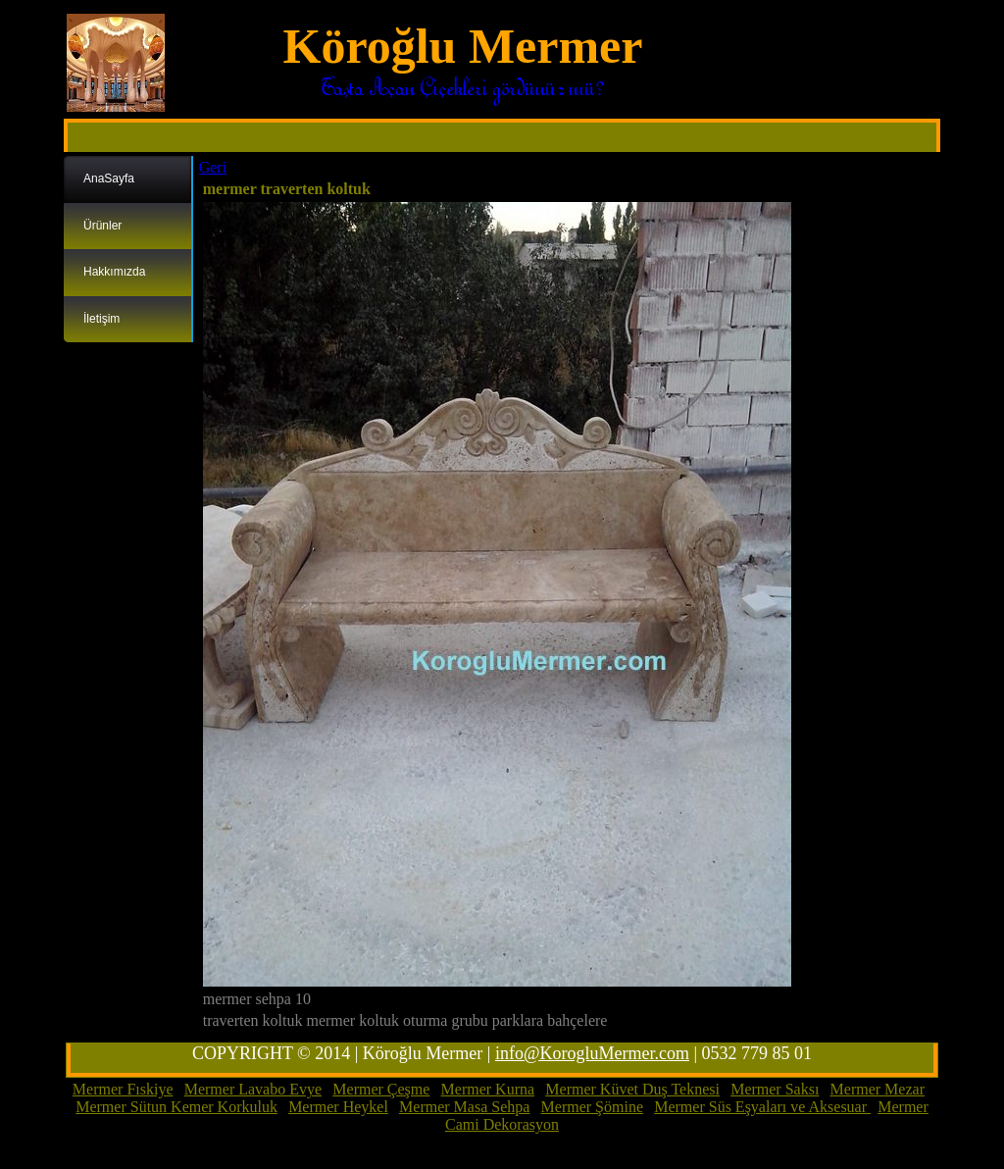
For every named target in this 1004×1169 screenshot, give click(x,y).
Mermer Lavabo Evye (253, 1089)
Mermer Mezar (877, 1089)
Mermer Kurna (488, 1089)
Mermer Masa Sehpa (464, 1106)
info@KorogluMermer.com (592, 1053)
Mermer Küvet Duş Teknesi (632, 1089)
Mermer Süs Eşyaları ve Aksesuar (762, 1106)
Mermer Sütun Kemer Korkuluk (176, 1106)
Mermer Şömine (592, 1106)
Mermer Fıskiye (123, 1089)
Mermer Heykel (338, 1106)
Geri (212, 167)
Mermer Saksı (774, 1089)
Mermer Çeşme (380, 1089)
